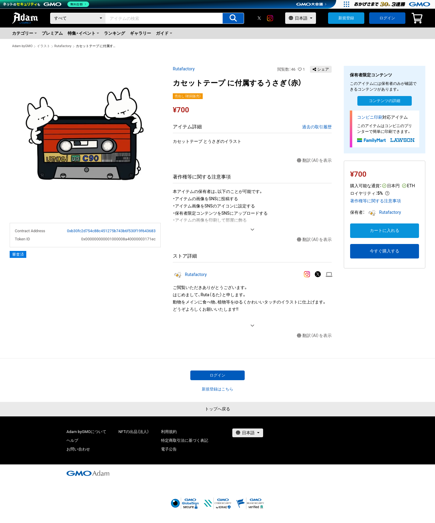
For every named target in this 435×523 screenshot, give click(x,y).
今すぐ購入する (384, 251)
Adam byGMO (22, 46)
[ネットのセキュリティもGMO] (46, 4)
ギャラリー (140, 33)
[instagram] (270, 18)
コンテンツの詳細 (384, 100)
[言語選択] (300, 18)
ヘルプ (72, 440)
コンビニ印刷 (369, 117)
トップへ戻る (217, 408)
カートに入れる (384, 230)
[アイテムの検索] (233, 18)
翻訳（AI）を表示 (314, 160)
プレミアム (52, 33)
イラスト (43, 46)
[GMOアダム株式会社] (87, 473)
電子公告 (169, 449)
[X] (259, 18)
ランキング (114, 33)
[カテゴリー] (78, 18)
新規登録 (346, 18)
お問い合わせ (78, 449)
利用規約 (169, 431)
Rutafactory (63, 46)
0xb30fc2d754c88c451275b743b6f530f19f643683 (111, 231)
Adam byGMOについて (86, 431)
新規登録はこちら (217, 389)
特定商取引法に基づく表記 (184, 440)
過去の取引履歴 (317, 126)
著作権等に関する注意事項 (375, 200)
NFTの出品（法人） (133, 431)
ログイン (387, 18)
